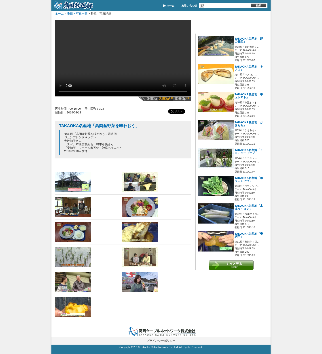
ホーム (59, 13)
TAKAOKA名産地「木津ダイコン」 (249, 207)
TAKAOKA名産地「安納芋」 (249, 235)
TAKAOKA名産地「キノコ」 (249, 68)
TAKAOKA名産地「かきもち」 (249, 124)
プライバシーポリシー (161, 340)
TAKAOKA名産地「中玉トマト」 (249, 96)
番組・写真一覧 (77, 13)
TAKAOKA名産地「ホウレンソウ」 (249, 180)
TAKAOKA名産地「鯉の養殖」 (249, 40)
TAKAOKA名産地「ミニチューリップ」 (249, 152)
